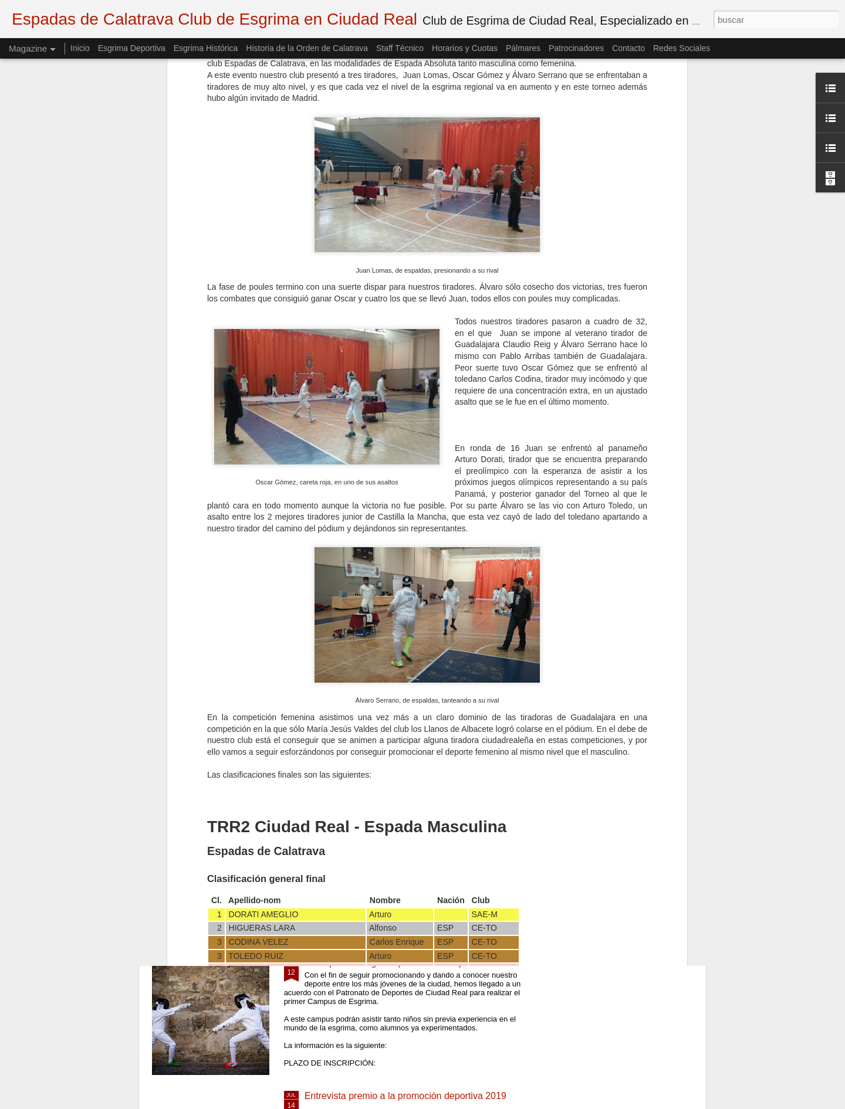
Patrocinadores (576, 48)
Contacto (628, 48)
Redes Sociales (681, 48)
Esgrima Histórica (206, 48)
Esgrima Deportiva (131, 48)
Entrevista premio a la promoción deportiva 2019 (405, 1096)
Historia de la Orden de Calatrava (307, 48)
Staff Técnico (400, 48)
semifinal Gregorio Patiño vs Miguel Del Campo (403, 696)
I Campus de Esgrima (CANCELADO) (383, 963)
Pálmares (523, 48)
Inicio (80, 48)
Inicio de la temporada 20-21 (364, 830)
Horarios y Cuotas (465, 48)
